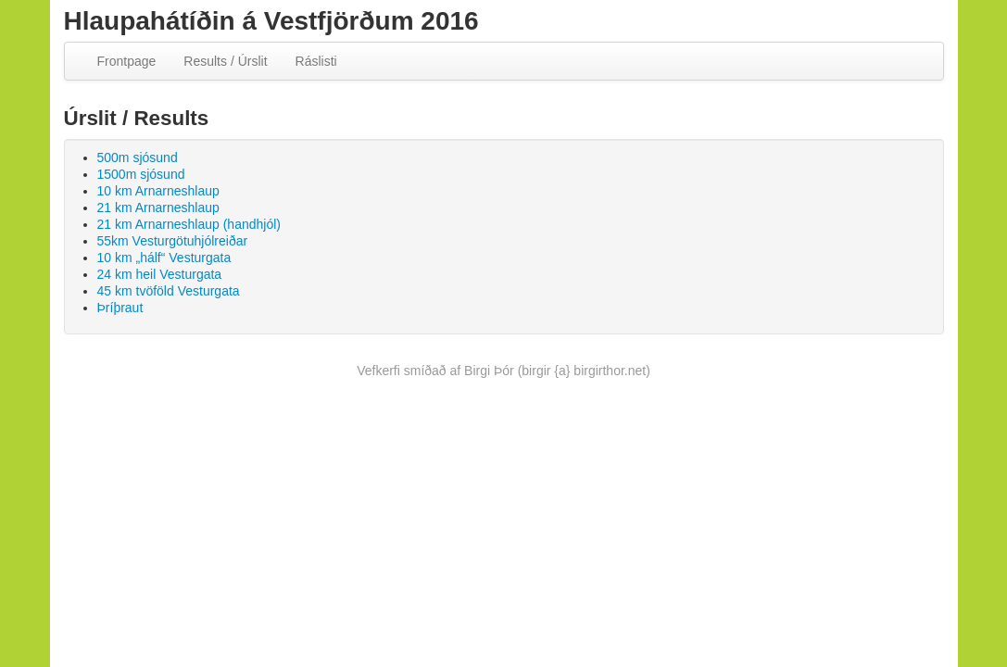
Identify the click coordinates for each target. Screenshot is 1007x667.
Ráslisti (316, 61)
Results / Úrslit (225, 61)
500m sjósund (137, 157)
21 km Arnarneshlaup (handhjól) (189, 224)
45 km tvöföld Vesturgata (168, 290)
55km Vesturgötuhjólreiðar (172, 240)
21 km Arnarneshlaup (158, 207)
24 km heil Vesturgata (159, 274)
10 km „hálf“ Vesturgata (164, 257)
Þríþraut (120, 307)
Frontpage (127, 61)
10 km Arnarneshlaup (158, 190)
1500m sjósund (141, 174)
